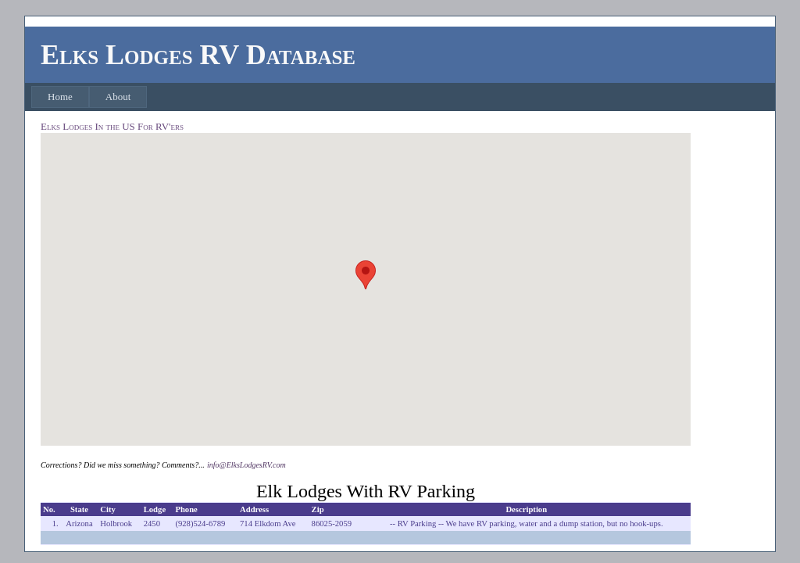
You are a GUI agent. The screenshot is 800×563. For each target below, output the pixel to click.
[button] (365, 274)
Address (254, 509)
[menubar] (89, 97)
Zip (318, 509)
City (108, 509)
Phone (186, 509)
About (118, 96)
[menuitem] (60, 97)
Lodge (155, 509)
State (79, 509)
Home (60, 96)
